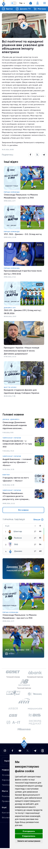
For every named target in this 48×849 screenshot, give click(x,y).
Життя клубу (10, 387)
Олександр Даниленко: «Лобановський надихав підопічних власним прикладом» (15, 425)
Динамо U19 (10, 308)
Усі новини (7, 776)
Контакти (6, 813)
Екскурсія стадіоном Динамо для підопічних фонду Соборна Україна (21, 391)
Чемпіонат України (12, 438)
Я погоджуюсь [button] (29, 831)
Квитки (6, 475)
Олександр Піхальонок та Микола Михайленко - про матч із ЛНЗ (21, 196)
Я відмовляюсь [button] (28, 836)
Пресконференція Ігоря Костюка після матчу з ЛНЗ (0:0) (23, 272)
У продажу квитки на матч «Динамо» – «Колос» (16, 480)
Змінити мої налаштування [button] (28, 841)
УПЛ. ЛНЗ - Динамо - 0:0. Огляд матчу (23, 234)
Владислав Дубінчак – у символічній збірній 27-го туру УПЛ (17, 444)
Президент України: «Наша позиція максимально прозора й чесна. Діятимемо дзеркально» (21, 351)
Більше (39, 520)
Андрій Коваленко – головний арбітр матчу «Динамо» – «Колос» (17, 462)
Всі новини (23, 511)
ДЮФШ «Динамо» (11, 419)
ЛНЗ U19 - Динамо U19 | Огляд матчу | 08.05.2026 (22, 312)
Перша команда (12, 192)
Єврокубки (7, 781)
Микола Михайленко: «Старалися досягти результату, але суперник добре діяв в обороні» (15, 497)
